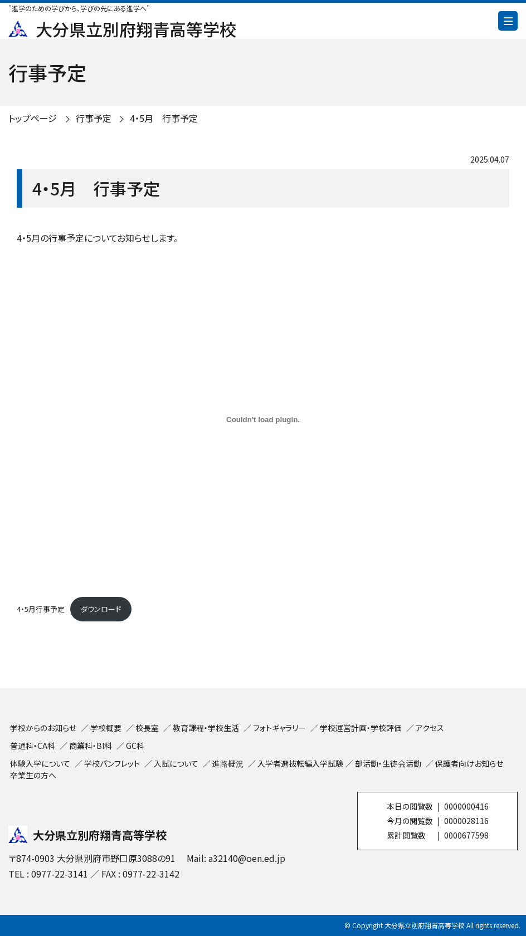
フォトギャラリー (279, 728)
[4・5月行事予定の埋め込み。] (263, 419)
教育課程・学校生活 (206, 728)
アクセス (430, 728)
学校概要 (105, 728)
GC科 (135, 746)
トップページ (32, 118)
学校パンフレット (112, 763)
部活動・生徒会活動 (388, 763)
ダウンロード (101, 609)
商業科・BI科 (90, 746)
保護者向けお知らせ (469, 763)
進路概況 (227, 763)
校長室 (147, 728)
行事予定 (93, 118)
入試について (176, 763)
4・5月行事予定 (41, 609)
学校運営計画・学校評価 (361, 728)
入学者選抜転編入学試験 (300, 763)
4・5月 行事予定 (164, 118)
